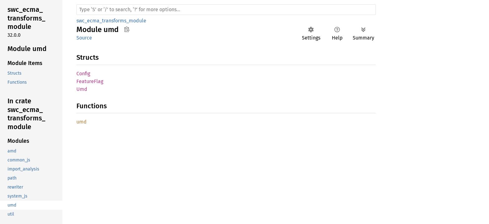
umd (81, 122)
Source (84, 38)
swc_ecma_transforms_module (111, 21)
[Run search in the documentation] (226, 9)
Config (83, 74)
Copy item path (127, 29)
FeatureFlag (89, 81)
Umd (81, 89)
